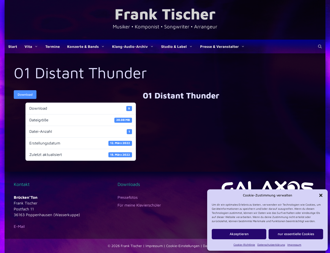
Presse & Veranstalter (224, 46)
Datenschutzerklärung (271, 244)
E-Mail (19, 226)
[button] (321, 195)
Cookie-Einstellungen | (184, 246)
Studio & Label (178, 46)
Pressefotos (128, 197)
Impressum (294, 244)
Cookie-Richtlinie (244, 244)
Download (25, 94)
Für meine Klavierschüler (139, 205)
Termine (52, 46)
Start (12, 46)
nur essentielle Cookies (296, 234)
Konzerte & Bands (87, 46)
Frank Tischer (165, 14)
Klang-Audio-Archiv (134, 46)
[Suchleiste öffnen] (319, 46)
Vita (33, 46)
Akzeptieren (239, 234)
